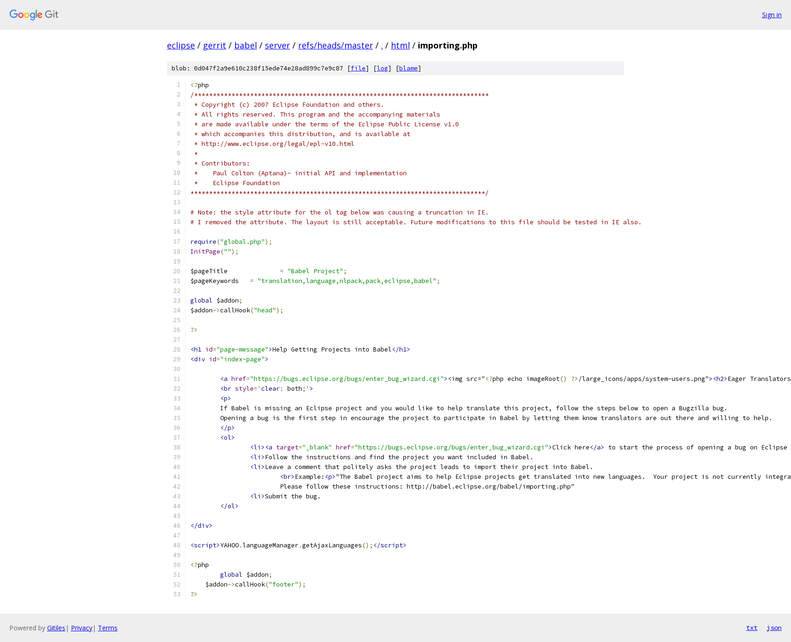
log (382, 68)
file (358, 68)
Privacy (81, 627)
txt (751, 627)
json (774, 627)
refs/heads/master (335, 45)
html (400, 45)
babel (245, 45)
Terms (108, 627)
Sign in (772, 14)
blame (408, 68)
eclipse (181, 45)
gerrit (214, 45)
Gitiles (56, 627)
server (277, 45)
